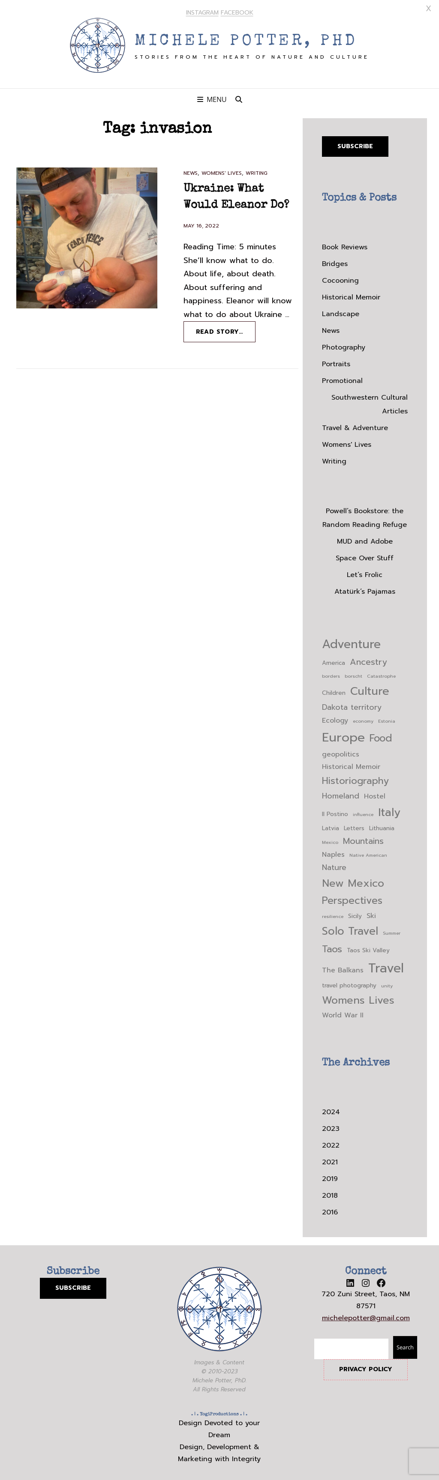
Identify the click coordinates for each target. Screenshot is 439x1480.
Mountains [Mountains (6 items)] (363, 839)
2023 (331, 1126)
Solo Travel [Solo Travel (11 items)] (350, 929)
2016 (330, 1210)
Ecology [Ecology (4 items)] (335, 718)
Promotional (342, 379)
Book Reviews (344, 245)
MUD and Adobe (365, 539)
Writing (257, 171)
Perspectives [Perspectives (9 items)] (352, 898)
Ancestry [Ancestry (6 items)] (368, 660)
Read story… (226, 332)
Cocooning (340, 278)
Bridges (335, 262)
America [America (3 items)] (333, 660)
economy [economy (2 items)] (363, 718)
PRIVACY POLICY (365, 1367)
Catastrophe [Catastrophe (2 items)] (381, 673)
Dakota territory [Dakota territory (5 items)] (352, 705)
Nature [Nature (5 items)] (334, 865)
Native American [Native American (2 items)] (368, 852)
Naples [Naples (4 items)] (333, 852)
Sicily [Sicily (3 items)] (355, 913)
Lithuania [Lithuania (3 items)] (381, 826)
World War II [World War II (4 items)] (343, 1013)
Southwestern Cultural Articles (369, 402)
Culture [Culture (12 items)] (369, 689)
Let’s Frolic (364, 573)
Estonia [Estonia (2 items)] (386, 718)
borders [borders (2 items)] (331, 673)
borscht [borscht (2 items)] (353, 673)
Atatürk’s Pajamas (364, 589)
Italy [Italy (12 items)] (389, 810)
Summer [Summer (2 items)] (391, 930)
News (190, 171)
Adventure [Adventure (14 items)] (351, 642)
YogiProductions (219, 1412)
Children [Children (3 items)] (334, 690)
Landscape (340, 312)
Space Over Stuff (365, 556)
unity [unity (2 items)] (387, 983)
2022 (331, 1143)
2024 (331, 1110)
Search (405, 1345)
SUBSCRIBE (73, 1285)
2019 (330, 1177)
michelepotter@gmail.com (366, 1316)
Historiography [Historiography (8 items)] (355, 778)
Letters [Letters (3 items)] (354, 826)
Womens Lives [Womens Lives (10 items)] (358, 998)
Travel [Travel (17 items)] (386, 965)
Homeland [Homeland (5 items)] (340, 793)
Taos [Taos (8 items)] (332, 946)
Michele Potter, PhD (246, 40)
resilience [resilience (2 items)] (332, 913)
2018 (330, 1193)
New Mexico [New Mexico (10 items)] (353, 881)
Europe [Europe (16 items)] (343, 735)
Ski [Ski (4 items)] (371, 913)
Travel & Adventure (355, 426)
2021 (330, 1160)
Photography (343, 345)
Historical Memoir (351, 295)
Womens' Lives (221, 171)
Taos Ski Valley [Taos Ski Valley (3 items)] (368, 947)
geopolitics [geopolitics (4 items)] (340, 752)
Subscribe (355, 143)
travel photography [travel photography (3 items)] (349, 983)
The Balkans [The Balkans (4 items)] (343, 968)
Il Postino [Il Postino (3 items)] (335, 811)
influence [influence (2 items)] (363, 812)
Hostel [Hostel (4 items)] (374, 794)
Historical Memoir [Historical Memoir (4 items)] (351, 764)
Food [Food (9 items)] (381, 735)
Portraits (336, 362)
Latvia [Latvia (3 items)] (330, 826)
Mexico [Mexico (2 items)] (330, 840)
